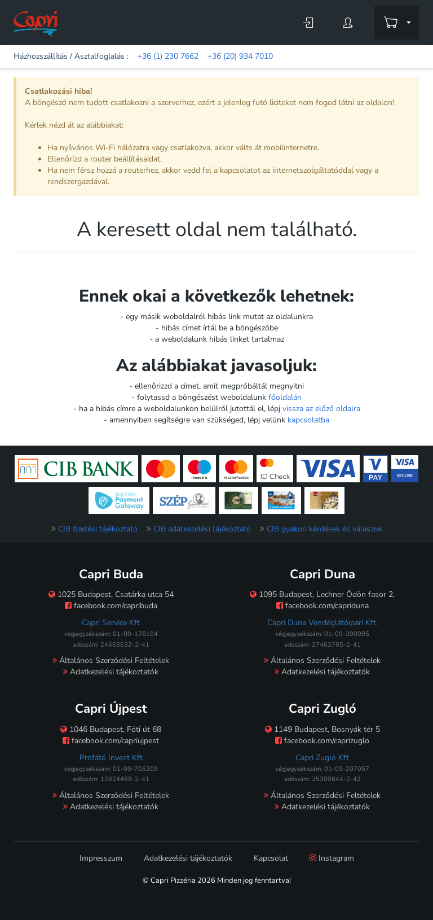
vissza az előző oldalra (321, 408)
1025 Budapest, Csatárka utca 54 (111, 594)
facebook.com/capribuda (111, 605)
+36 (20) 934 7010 (240, 56)
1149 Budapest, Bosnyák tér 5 (322, 729)
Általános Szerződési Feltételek (110, 660)
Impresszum (100, 858)
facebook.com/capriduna (322, 605)
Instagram (332, 858)
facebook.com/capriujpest (111, 740)
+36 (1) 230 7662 (168, 56)
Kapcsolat (271, 858)
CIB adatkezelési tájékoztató (202, 529)
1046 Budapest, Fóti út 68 (110, 729)
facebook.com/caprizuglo (322, 740)
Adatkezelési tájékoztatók (110, 671)
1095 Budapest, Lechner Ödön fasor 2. (322, 594)
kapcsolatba (308, 420)
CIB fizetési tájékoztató (98, 529)
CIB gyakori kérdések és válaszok (324, 529)
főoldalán (285, 397)
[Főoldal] (36, 23)
